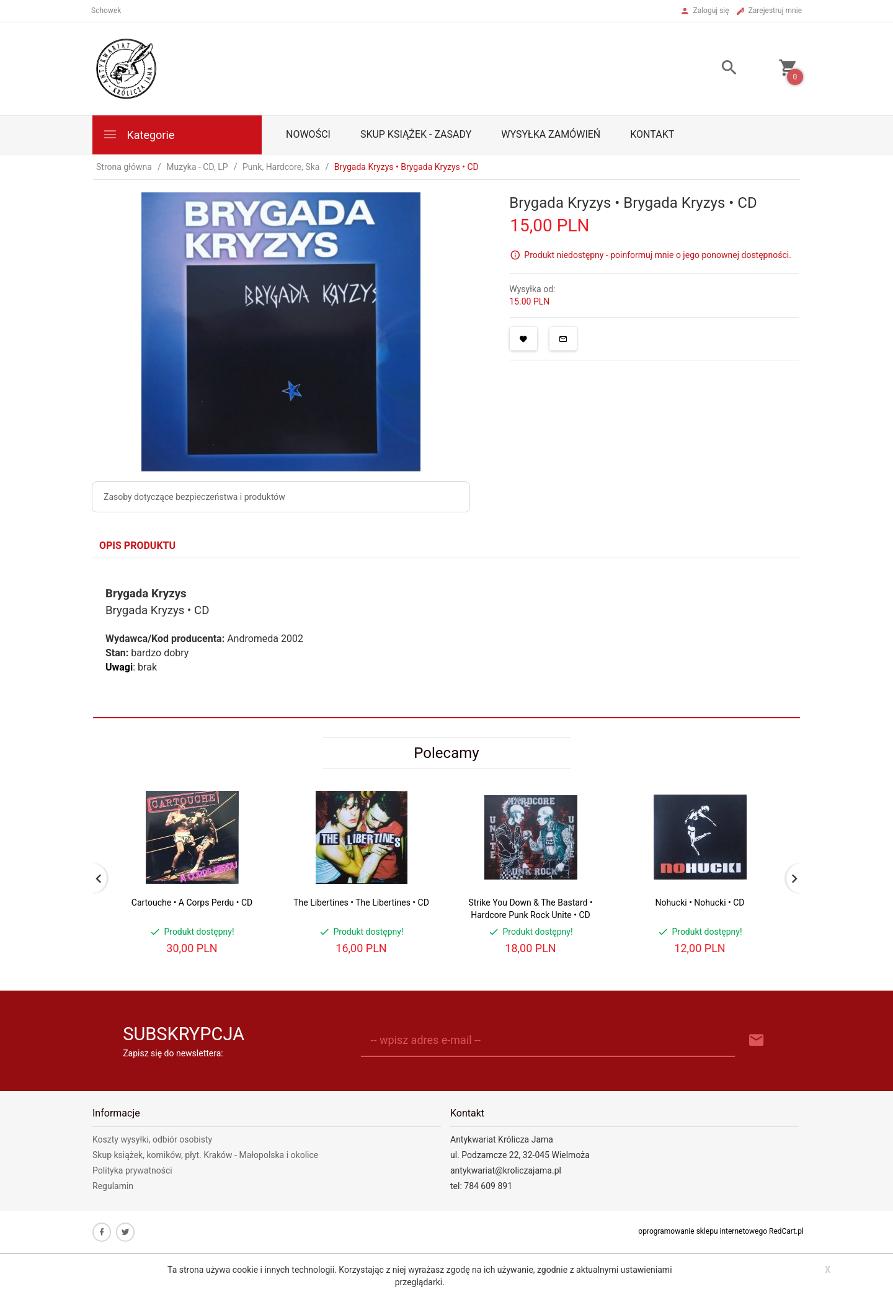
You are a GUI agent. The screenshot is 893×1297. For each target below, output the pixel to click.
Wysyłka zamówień (550, 134)
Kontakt (652, 134)
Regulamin (112, 1186)
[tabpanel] (446, 637)
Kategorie (138, 134)
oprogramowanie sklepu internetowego (702, 1231)
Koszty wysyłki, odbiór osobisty (152, 1139)
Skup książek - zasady (415, 134)
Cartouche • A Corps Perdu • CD (191, 902)
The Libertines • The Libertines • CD (361, 902)
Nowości (308, 134)
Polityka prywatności (132, 1170)
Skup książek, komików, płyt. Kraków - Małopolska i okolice (205, 1155)
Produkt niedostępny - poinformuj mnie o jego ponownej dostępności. (657, 255)
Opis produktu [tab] (137, 545)
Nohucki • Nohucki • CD (699, 902)
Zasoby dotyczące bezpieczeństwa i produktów (194, 497)
